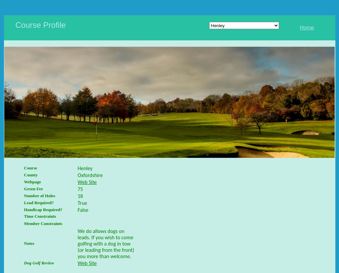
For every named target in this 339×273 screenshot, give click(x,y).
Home (307, 27)
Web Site (87, 182)
